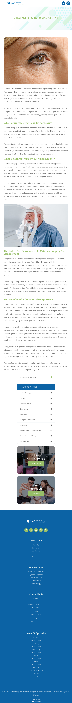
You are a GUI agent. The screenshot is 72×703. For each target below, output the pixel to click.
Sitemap (36, 695)
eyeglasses (24, 409)
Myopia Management (36, 575)
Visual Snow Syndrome (36, 572)
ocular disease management (30, 436)
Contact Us (36, 493)
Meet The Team (36, 551)
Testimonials (36, 554)
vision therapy (25, 393)
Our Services (36, 548)
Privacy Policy (64, 692)
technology (24, 441)
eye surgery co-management (30, 430)
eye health (24, 414)
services (23, 398)
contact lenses (25, 404)
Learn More (36, 463)
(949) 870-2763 (36, 615)
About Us (36, 545)
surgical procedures (27, 420)
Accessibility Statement (51, 692)
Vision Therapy (36, 584)
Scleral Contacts (36, 581)
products (23, 425)
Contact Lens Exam (36, 578)
